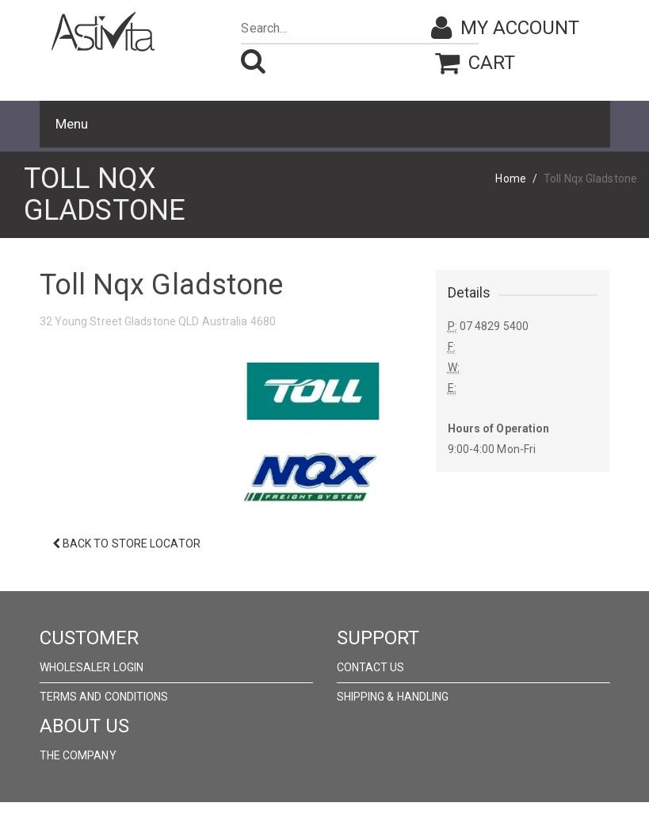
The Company (78, 755)
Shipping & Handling (393, 696)
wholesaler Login (92, 667)
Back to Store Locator (126, 543)
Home (510, 178)
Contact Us (371, 667)
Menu (71, 124)
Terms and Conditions (104, 696)
